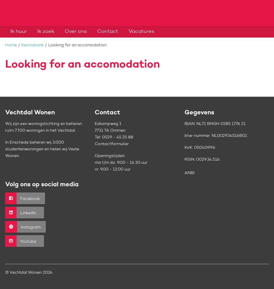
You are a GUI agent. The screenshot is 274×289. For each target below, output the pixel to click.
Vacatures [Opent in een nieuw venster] (141, 31)
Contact (107, 31)
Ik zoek (45, 31)
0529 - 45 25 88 (117, 137)
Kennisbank (32, 45)
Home (11, 45)
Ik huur (18, 31)
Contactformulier (112, 144)
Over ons (76, 31)
